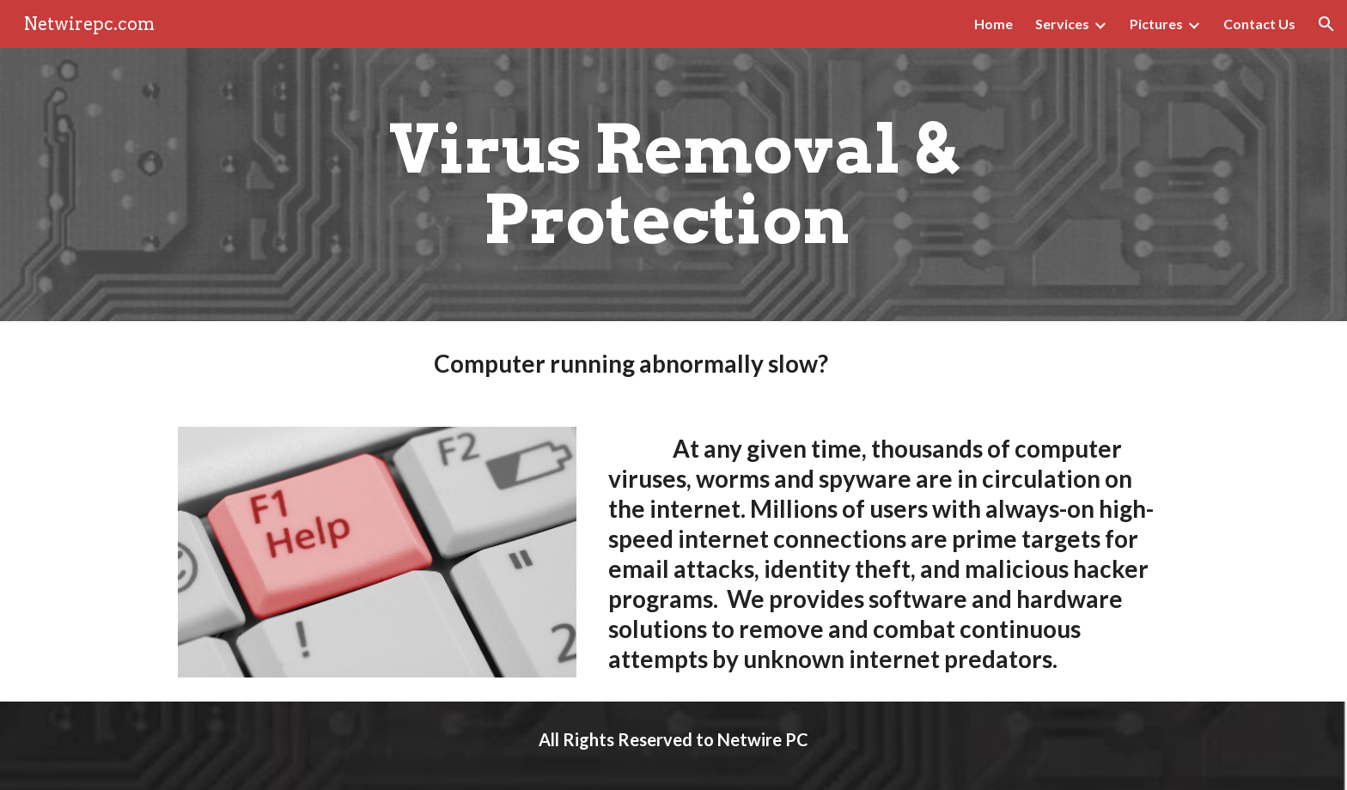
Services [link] (1062, 23)
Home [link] (993, 23)
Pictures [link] (1156, 23)
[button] (1326, 24)
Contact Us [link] (1259, 23)
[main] (673, 184)
